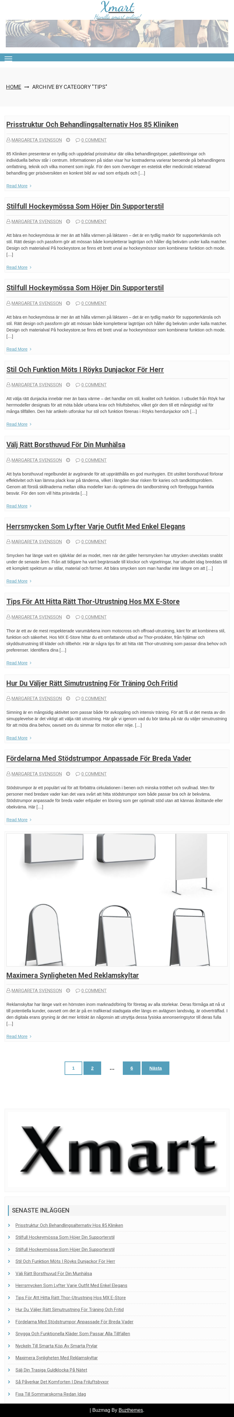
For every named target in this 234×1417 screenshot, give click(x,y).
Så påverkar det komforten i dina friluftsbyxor (62, 1382)
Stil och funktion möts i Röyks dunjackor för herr (85, 370)
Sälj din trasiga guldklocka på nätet (51, 1370)
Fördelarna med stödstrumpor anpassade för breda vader (98, 758)
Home (13, 87)
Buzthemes (131, 1410)
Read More (18, 185)
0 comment (91, 140)
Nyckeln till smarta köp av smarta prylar (57, 1346)
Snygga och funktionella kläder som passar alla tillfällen (73, 1333)
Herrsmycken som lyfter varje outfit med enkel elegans (95, 526)
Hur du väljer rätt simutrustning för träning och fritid (92, 683)
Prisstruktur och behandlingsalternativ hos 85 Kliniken (92, 125)
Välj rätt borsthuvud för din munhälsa (65, 445)
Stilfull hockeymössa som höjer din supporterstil (85, 206)
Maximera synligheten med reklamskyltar (72, 975)
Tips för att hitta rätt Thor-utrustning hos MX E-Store (93, 602)
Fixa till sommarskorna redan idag (51, 1394)
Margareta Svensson (34, 140)
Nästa (155, 1068)
